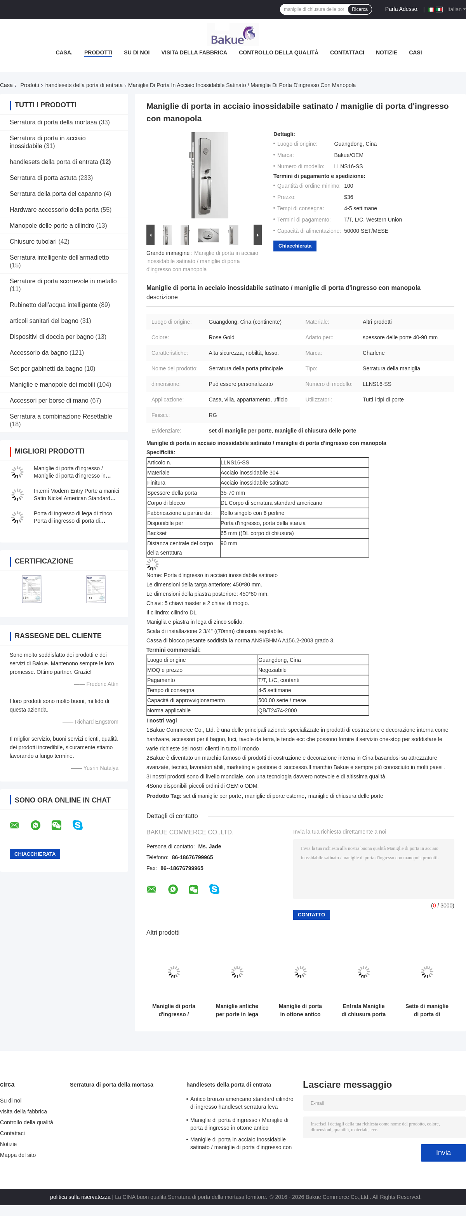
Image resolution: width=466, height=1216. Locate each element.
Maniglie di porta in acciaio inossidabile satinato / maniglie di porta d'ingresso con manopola (202, 261)
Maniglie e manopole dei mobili (52, 384)
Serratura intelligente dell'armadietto (59, 257)
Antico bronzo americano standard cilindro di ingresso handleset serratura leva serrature (242, 1104)
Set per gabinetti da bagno (46, 368)
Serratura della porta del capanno (56, 193)
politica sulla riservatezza (80, 1197)
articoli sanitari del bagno (44, 321)
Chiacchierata (294, 246)
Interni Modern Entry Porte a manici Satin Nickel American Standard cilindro (76, 498)
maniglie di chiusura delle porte (345, 796)
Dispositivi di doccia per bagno (52, 336)
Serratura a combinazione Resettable (61, 416)
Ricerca (360, 9)
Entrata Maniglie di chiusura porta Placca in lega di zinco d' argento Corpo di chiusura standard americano (364, 1010)
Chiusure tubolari (33, 241)
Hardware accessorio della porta (54, 209)
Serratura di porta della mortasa (53, 122)
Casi (415, 52)
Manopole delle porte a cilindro (52, 225)
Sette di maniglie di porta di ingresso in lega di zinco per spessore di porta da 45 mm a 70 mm (427, 1010)
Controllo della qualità (278, 52)
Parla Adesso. (402, 9)
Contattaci (347, 52)
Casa (6, 85)
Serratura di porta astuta (43, 177)
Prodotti (98, 52)
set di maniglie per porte (212, 796)
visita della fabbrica (194, 52)
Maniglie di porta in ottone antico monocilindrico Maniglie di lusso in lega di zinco (300, 1010)
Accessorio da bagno (39, 352)
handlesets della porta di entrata (84, 85)
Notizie (386, 52)
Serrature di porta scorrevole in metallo (63, 281)
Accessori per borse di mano (49, 400)
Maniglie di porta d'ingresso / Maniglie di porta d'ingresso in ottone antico (70, 475)
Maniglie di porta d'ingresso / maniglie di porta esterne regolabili (173, 1010)
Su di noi (137, 52)
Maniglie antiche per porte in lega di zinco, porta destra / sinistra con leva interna (237, 1010)
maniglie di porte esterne (274, 796)
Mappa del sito (18, 1155)
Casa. (64, 52)
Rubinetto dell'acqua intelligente (53, 305)
